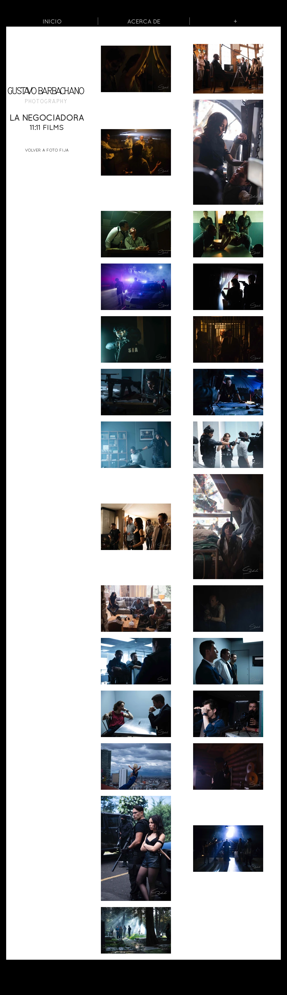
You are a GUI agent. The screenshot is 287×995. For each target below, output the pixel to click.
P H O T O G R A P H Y (46, 101)
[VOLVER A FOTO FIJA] (46, 149)
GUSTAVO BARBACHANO (46, 91)
